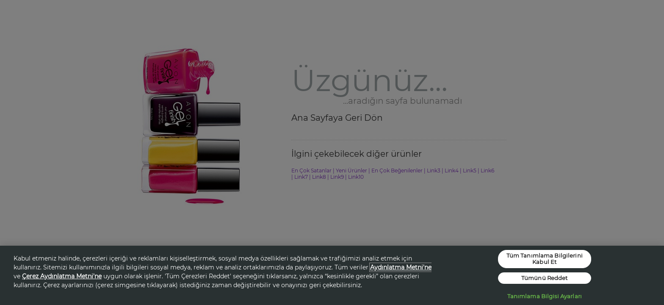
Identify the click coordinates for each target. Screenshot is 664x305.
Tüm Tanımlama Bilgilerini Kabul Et (544, 259)
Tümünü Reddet (544, 277)
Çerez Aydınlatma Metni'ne (62, 276)
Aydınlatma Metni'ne (401, 267)
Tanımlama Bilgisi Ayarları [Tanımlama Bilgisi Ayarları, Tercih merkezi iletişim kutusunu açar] (544, 296)
